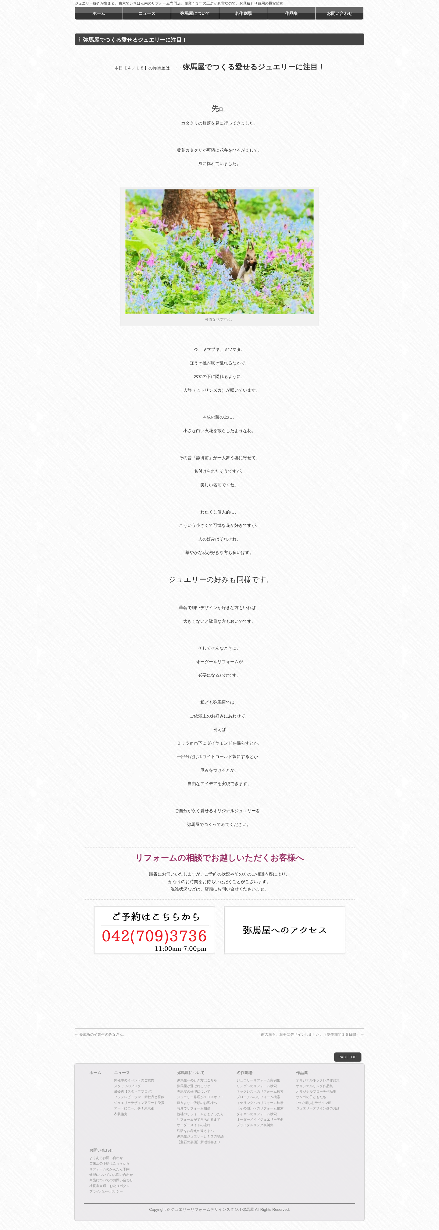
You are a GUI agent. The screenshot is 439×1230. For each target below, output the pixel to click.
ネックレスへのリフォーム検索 (260, 1091)
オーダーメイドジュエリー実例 (260, 1119)
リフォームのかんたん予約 (109, 1169)
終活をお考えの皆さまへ (195, 1131)
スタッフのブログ (127, 1086)
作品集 (302, 1073)
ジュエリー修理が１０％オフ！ (200, 1097)
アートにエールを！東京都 (134, 1108)
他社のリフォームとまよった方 (200, 1114)
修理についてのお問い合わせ (111, 1174)
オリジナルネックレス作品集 (318, 1080)
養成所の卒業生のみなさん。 (101, 1034)
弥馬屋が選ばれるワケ (193, 1086)
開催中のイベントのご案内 (134, 1080)
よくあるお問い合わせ (106, 1158)
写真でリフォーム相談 (193, 1108)
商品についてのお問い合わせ (111, 1180)
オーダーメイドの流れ (193, 1125)
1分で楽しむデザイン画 (313, 1103)
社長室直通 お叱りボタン (109, 1186)
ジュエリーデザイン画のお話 (318, 1108)
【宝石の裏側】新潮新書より (198, 1142)
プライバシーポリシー (106, 1191)
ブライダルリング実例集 (255, 1125)
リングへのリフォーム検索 (257, 1086)
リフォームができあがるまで (198, 1119)
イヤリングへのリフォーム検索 (260, 1103)
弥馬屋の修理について (193, 1091)
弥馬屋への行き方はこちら (197, 1080)
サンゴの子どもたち (311, 1097)
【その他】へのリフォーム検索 (260, 1108)
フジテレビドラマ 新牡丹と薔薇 (139, 1097)
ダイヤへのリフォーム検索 (257, 1114)
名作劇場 (244, 1073)
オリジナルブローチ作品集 (316, 1091)
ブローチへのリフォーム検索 (258, 1097)
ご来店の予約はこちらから (109, 1163)
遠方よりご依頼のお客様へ (197, 1103)
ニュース (122, 1073)
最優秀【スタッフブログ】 (134, 1091)
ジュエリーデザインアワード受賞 (139, 1103)
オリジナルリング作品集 (314, 1086)
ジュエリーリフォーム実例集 (258, 1080)
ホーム (95, 1073)
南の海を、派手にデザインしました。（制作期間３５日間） (312, 1034)
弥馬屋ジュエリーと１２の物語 (200, 1136)
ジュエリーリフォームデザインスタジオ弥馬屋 (212, 1209)
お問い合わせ (101, 1150)
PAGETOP (348, 1057)
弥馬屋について (191, 1073)
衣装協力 (120, 1114)
